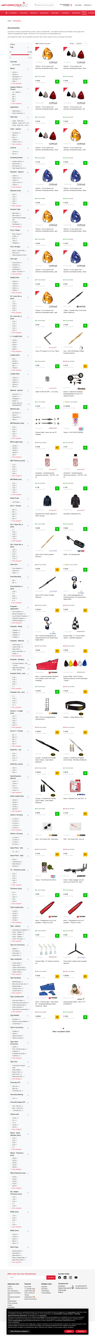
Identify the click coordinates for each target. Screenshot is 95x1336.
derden (42, 1317)
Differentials (17, 111)
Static (15, 573)
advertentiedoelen (18, 1320)
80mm (15, 1241)
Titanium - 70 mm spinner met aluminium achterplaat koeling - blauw (46, 189)
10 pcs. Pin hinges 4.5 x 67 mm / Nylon (47, 351)
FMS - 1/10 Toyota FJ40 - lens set (73, 839)
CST (14, 1098)
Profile (15, 236)
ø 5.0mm (15, 844)
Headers (15, 1031)
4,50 (14, 552)
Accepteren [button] (81, 1331)
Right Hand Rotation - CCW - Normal (21, 668)
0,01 (14, 483)
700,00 (15, 368)
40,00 (14, 1186)
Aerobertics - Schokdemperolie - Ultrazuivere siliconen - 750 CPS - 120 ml (47, 475)
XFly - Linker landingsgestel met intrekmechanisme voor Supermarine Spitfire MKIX (74, 597)
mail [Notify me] (85, 366)
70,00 (14, 347)
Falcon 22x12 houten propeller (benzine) (44, 555)
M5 (14, 99)
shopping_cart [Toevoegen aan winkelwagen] (57, 81)
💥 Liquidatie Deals (29, 1288)
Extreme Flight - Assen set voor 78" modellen (46, 433)
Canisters (16, 1019)
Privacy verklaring (12, 1303)
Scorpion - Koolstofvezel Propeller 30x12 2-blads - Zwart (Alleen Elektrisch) (45, 760)
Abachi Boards (17, 1251)
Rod (14, 238)
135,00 (15, 800)
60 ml (15, 154)
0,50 (14, 429)
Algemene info (13, 1284)
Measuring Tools (18, 1076)
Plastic (15, 401)
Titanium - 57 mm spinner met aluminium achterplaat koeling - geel (46, 270)
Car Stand (16, 951)
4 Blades (16, 635)
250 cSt (15, 1086)
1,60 (14, 321)
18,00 (14, 1158)
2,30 (14, 677)
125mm (15, 184)
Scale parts (16, 953)
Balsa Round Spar (19, 1260)
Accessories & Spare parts (21, 1066)
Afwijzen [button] (69, 1331)
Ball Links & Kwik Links (20, 984)
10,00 (15, 1118)
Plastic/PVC (16, 417)
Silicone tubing (18, 1035)
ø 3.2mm (15, 825)
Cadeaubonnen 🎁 (29, 1297)
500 (14, 359)
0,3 (14, 464)
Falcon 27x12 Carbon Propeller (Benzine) (44, 596)
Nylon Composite (19, 651)
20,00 (14, 340)
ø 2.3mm (15, 821)
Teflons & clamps (18, 1038)
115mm (15, 377)
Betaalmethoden (12, 1301)
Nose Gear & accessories (21, 1009)
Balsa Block (16, 1253)
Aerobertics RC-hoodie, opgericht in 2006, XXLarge (46, 515)
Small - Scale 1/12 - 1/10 (20, 125)
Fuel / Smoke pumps (19, 1049)
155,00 (15, 804)
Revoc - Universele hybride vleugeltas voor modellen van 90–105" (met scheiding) (46, 678)
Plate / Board (17, 234)
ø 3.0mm (15, 823)
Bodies (15, 948)
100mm (15, 176)
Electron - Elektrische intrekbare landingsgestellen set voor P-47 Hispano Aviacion (73, 394)
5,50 (14, 753)
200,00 (15, 448)
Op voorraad (16, 64)
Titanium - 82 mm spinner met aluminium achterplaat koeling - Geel (46, 67)
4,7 (14, 705)
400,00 (15, 452)
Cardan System (18, 161)
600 (14, 365)
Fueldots (16, 1051)
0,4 (14, 892)
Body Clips (16, 215)
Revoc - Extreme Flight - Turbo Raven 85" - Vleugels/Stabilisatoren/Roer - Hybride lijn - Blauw (46, 1004)
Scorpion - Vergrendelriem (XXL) (73, 717)
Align (14, 81)
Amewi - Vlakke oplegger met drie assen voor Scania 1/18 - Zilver (73, 881)
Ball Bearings (17, 981)
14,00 (15, 1125)
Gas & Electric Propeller (20, 616)
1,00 (14, 196)
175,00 (15, 920)
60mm (15, 386)
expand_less (28, 48)
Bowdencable (17, 986)
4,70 (14, 703)
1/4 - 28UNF (16, 92)
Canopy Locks (17, 988)
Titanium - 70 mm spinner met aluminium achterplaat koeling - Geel (74, 148)
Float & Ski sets (18, 1007)
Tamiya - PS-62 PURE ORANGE (73, 432)
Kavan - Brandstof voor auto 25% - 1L (74, 798)
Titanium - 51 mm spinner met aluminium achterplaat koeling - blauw (74, 270)
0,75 (14, 471)
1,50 (14, 199)
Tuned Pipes (17, 1023)
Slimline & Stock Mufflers (21, 1021)
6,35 (15, 758)
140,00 (15, 915)
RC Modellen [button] (13, 13)
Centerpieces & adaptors (21, 930)
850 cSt (15, 1088)
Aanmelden (51, 1277)
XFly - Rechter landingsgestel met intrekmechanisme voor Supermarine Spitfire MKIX (46, 638)
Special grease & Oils (19, 255)
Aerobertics (17, 76)
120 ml (15, 151)
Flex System (17, 166)
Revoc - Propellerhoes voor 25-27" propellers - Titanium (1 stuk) (73, 921)
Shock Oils (16, 955)
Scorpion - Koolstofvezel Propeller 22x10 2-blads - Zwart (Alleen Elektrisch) (45, 800)
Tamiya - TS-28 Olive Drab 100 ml (45, 880)
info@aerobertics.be (81, 1288)
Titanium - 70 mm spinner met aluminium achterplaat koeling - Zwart (46, 108)
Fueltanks (16, 1055)
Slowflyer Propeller (19, 618)
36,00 (14, 344)
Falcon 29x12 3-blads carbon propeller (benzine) (75, 962)
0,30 (14, 427)
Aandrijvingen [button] (44, 13)
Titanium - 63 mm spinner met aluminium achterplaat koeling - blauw (74, 189)
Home (9, 21)
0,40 (14, 488)
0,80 (14, 194)
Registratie (44, 1286)
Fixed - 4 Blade (17, 936)
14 (14, 1122)
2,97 (14, 716)
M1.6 (14, 509)
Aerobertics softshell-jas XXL (72, 514)
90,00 (14, 349)
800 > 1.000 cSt (18, 1108)
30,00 (14, 1181)
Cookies (10, 1305)
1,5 (14, 301)
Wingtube (16, 243)
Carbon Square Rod (19, 967)
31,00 (14, 1183)
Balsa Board (17, 1255)
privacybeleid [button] (71, 1312)
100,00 (15, 446)
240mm (15, 384)
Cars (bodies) (17, 568)
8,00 (14, 598)
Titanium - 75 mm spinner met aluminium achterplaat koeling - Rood (46, 148)
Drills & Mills (16, 1070)
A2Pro (15, 72)
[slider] (10, 55)
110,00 (15, 911)
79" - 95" (15, 852)
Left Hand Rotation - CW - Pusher (21, 664)
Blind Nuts (16, 213)
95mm (15, 1243)
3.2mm (15, 790)
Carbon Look (17, 142)
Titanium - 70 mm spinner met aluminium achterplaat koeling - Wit (74, 108)
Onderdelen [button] (65, 13)
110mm (15, 180)
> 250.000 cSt (17, 1110)
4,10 (14, 698)
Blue (14, 137)
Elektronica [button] (33, 13)
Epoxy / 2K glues (18, 271)
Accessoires (17, 262)
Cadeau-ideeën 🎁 (29, 1290)
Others (15, 1033)
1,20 (14, 1197)
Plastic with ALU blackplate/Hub (21, 404)
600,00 (15, 363)
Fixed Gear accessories (20, 1002)
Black (15, 135)
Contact (10, 1286)
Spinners (15, 866)
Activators (16, 265)
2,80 (14, 682)
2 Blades (16, 630)
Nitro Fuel (16, 253)
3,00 (14, 203)
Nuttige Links (46, 1284)
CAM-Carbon (17, 644)
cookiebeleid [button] (43, 1315)
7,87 (14, 760)
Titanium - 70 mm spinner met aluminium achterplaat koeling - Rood (74, 67)
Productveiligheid (46, 1293)
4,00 (14, 532)
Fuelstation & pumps (19, 1053)
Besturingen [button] (55, 13)
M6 (14, 101)
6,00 (14, 536)
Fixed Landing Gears (19, 1005)
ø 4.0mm (15, 827)
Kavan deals (27, 1286)
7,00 (14, 538)
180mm (15, 290)
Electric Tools (17, 1072)
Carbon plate (17, 963)
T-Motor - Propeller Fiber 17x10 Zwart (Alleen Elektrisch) (74, 311)
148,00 (15, 802)
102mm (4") (17, 178)
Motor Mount (17, 864)
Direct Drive (17, 163)
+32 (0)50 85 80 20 (81, 1286)
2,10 (14, 328)
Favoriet (27, 1284)
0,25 (14, 485)
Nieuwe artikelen (84, 13)
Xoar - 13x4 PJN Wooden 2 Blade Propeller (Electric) (73, 352)
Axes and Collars (18, 1000)
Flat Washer (17, 224)
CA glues (16, 267)
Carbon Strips (17, 972)
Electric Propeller (19, 614)
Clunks (15, 1047)
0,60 (14, 431)
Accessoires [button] (23, 13)
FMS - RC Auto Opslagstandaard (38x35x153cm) (45, 718)
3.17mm (15, 788)
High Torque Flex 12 (19, 168)
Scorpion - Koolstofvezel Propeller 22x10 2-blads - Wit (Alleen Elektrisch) (75, 759)
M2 (14, 512)
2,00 (14, 201)
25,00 (14, 1165)
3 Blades (16, 632)
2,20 (14, 330)
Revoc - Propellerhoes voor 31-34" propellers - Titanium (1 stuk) (45, 921)
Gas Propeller (18, 611)
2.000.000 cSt (17, 1091)
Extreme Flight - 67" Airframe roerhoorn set (47, 962)
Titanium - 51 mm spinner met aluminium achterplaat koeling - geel (46, 311)
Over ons (10, 1288)
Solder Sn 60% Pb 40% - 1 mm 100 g (46, 391)
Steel (15, 419)
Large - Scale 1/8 (18, 121)
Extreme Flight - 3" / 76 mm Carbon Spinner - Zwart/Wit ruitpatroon (74, 637)
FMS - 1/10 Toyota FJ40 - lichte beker (46, 839)
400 (14, 454)
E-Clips (15, 222)
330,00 (15, 450)
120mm (15, 1236)
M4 (14, 96)
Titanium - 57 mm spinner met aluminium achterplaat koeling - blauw (74, 230)
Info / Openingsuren (13, 1290)
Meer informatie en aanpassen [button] (19, 1331)
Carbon (15, 139)
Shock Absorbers (18, 113)
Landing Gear (17, 861)
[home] (6, 13)
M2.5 (14, 514)
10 (14, 1120)
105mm (15, 281)
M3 (14, 94)
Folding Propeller (18, 620)
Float (14, 859)
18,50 (14, 1160)
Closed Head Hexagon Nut (21, 218)
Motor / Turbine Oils (19, 250)
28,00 (14, 342)
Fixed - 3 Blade (18, 934)
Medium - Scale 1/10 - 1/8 (21, 123)
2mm (14, 785)
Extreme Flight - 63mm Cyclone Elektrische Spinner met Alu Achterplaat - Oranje (75, 678)
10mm (15, 781)
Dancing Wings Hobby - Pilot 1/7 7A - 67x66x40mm (74, 1003)
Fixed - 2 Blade (18, 932)
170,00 (15, 806)
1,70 (14, 323)
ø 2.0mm (15, 819)
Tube (15, 240)
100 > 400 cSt (17, 1106)
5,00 (14, 534)
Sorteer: (72, 43)
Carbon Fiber (17, 647)
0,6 (14, 894)
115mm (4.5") (17, 182)
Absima (15, 74)
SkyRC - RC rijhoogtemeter (71, 554)
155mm (15, 288)
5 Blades (15, 637)
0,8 (14, 899)
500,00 (15, 361)
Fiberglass (16, 398)
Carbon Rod (17, 965)
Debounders (16, 269)
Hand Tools (17, 1074)
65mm (15, 1239)
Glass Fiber (16, 649)
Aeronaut (16, 79)
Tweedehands (76, 13)
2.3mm (15, 783)
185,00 (15, 809)
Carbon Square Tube (19, 969)
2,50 (14, 308)
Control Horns (17, 990)
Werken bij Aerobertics (30, 1299)
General (16, 570)
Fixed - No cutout (18, 939)
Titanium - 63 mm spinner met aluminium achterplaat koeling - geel (46, 230)
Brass (15, 415)
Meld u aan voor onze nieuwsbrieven (22, 1274)
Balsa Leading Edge (19, 1257)
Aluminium (16, 133)
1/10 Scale (16, 502)
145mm (15, 380)
